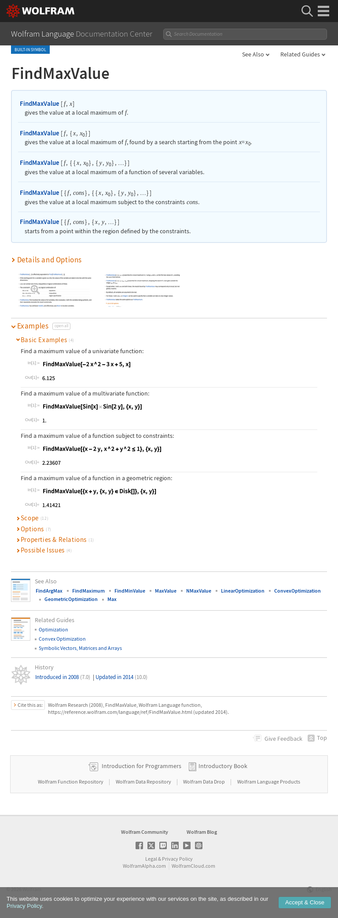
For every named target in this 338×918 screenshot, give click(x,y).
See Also (253, 54)
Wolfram (31, 889)
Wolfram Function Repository (71, 781)
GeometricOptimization (71, 599)
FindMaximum (88, 590)
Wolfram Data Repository (144, 781)
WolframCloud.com (193, 865)
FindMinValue (129, 590)
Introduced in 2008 (62, 677)
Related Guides (300, 54)
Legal (151, 858)
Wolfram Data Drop (204, 781)
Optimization (53, 629)
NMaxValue (198, 590)
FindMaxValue (39, 103)
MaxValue (165, 590)
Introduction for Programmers (141, 766)
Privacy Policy (177, 858)
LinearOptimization (243, 590)
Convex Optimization (62, 638)
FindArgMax (49, 590)
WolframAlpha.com (144, 865)
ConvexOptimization (297, 590)
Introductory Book (222, 766)
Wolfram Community (144, 831)
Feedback (283, 739)
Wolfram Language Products (268, 781)
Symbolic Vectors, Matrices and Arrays (80, 648)
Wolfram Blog (202, 831)
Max (112, 599)
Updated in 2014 (121, 677)
